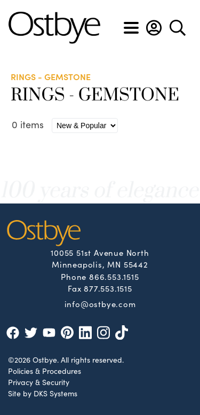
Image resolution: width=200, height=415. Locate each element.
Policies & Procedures (44, 370)
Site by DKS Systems (42, 393)
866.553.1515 (114, 276)
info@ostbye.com (100, 303)
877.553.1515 (108, 288)
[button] (154, 28)
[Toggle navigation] (131, 28)
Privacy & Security (38, 382)
